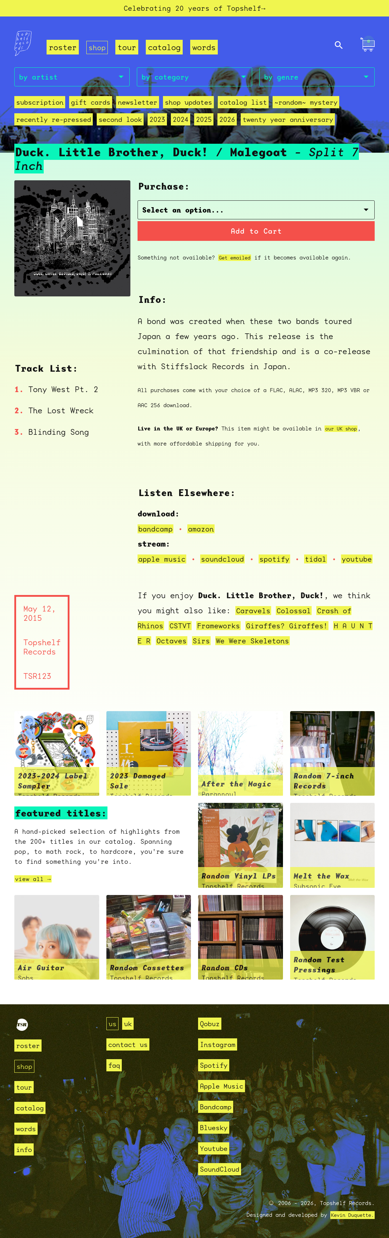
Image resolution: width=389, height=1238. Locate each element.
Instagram (221, 1044)
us (113, 1023)
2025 (204, 122)
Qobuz (211, 1023)
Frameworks (224, 635)
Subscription (39, 105)
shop (97, 49)
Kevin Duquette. (350, 1215)
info (25, 1149)
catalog (165, 49)
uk (130, 1023)
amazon (205, 523)
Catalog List (243, 105)
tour (128, 49)
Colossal (298, 620)
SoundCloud (223, 1169)
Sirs (224, 650)
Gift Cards (90, 105)
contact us (131, 1044)
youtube (164, 568)
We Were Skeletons (279, 650)
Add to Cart (256, 225)
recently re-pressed (53, 122)
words (205, 49)
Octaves (192, 650)
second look (120, 122)
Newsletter (137, 105)
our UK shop (343, 423)
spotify (283, 553)
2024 (180, 122)
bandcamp (157, 523)
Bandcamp (218, 1106)
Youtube (216, 1148)
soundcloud (228, 553)
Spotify (216, 1065)
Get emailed (236, 252)
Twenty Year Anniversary (287, 122)
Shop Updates (188, 105)
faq (115, 1065)
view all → (34, 889)
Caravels (254, 620)
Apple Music (225, 1086)
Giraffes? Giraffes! (298, 635)
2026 (227, 122)
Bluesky (216, 1127)
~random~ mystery (305, 105)
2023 (157, 122)
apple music (163, 553)
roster (63, 49)
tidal (326, 553)
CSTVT (183, 635)
